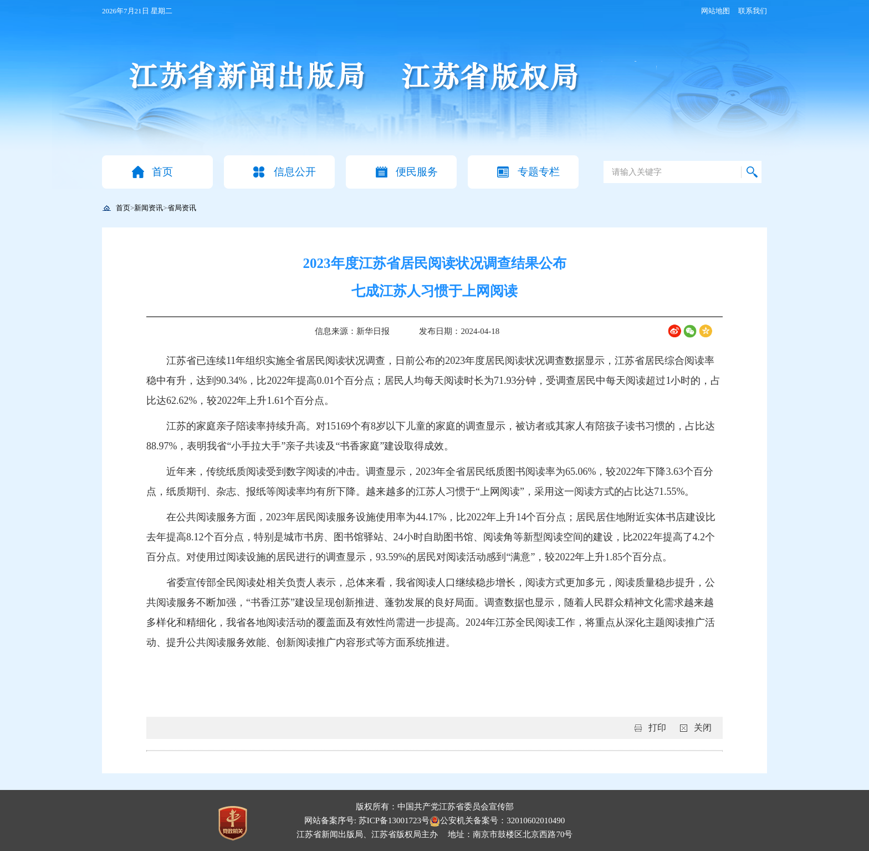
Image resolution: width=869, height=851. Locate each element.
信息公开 (295, 172)
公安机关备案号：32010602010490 (497, 820)
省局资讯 (181, 208)
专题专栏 (539, 172)
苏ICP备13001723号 (394, 820)
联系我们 (752, 11)
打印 (657, 727)
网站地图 (715, 11)
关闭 (703, 727)
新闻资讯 (148, 208)
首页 (162, 172)
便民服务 (417, 172)
